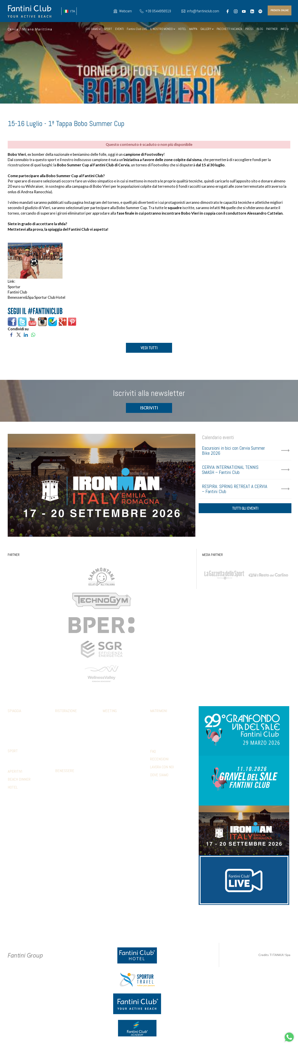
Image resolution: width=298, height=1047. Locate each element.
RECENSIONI (159, 759)
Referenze (110, 772)
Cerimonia (157, 719)
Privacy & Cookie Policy (119, 924)
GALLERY (207, 29)
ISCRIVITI (149, 408)
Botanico (61, 726)
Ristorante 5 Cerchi (69, 739)
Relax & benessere (115, 746)
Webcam (125, 11)
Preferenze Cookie (153, 924)
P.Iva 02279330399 (182, 924)
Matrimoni (158, 711)
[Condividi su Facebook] (11, 334)
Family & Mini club (19, 719)
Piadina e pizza (64, 746)
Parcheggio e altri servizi (25, 732)
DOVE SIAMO (159, 775)
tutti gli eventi (245, 509)
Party (154, 732)
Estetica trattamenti (70, 792)
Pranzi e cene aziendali (118, 726)
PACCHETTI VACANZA (229, 29)
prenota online (280, 10)
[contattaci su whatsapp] (289, 1036)
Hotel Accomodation (117, 759)
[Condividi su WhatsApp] (33, 334)
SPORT (108, 29)
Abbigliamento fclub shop (25, 726)
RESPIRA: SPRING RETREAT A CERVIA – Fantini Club (234, 489)
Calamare (61, 719)
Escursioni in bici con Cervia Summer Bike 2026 (233, 451)
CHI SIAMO (93, 29)
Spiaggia (14, 711)
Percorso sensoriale (70, 779)
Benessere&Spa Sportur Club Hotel (36, 297)
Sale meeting (111, 719)
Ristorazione (66, 711)
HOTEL (182, 29)
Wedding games (160, 739)
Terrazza (61, 752)
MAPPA (193, 29)
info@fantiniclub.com (203, 11)
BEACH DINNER (19, 779)
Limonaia (60, 759)
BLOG (260, 29)
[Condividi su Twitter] (18, 334)
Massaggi (61, 786)
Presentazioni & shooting (120, 765)
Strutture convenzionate (26, 759)
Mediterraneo (64, 732)
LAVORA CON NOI (162, 767)
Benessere (64, 771)
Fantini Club (17, 292)
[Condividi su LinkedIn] (25, 334)
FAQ (153, 751)
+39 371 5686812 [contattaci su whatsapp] (199, 920)
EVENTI (119, 29)
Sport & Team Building (118, 739)
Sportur (14, 286)
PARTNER (272, 29)
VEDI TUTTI (149, 347)
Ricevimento (158, 726)
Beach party (111, 752)
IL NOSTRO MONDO (162, 29)
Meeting (110, 711)
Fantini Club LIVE (137, 29)
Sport (13, 751)
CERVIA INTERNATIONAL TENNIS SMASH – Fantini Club (230, 470)
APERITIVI (15, 771)
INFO (285, 29)
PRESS (249, 29)
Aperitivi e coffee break (119, 732)
